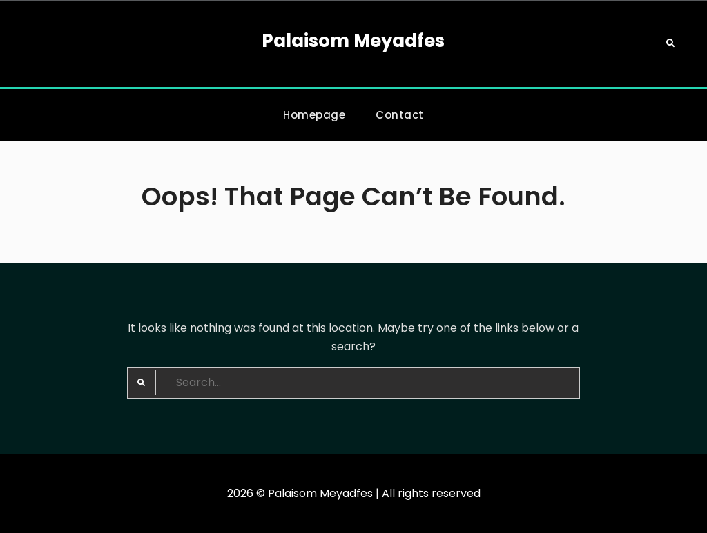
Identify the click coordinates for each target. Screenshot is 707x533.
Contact (400, 115)
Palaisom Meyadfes (353, 40)
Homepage (314, 115)
